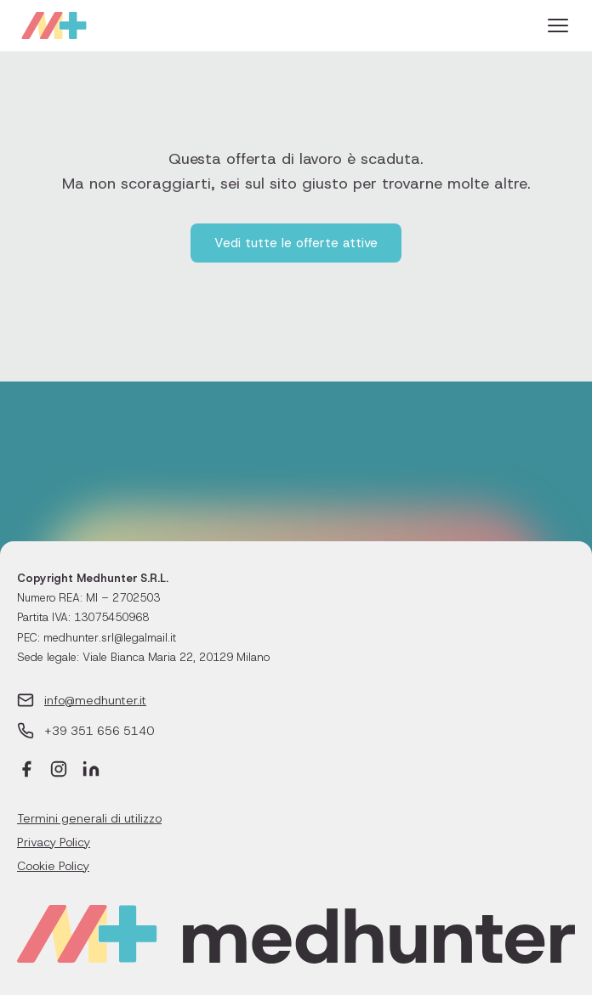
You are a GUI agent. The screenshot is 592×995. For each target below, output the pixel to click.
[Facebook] (26, 771)
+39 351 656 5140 (99, 730)
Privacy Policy (53, 842)
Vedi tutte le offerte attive (296, 243)
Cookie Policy (53, 865)
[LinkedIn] (91, 771)
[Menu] (558, 25)
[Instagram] (58, 771)
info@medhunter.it (95, 700)
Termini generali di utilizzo (89, 818)
